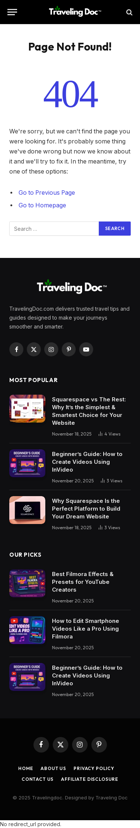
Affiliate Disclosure (89, 779)
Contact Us (37, 779)
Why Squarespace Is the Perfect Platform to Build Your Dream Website (86, 508)
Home (25, 768)
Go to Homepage (42, 205)
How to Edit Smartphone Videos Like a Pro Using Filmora (85, 628)
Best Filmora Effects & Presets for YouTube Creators (83, 581)
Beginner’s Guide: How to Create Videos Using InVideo (87, 461)
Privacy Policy (94, 768)
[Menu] (12, 12)
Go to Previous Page (47, 192)
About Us (53, 768)
